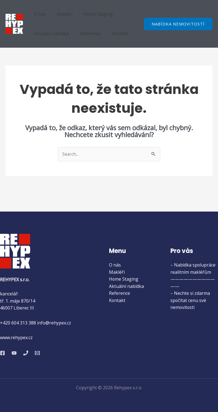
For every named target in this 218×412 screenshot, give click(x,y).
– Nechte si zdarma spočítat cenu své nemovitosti (190, 300)
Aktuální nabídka (50, 33)
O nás (39, 14)
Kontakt (115, 33)
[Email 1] (37, 352)
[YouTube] (14, 352)
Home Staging (93, 14)
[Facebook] (2, 352)
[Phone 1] (25, 352)
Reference (87, 33)
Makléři (61, 14)
